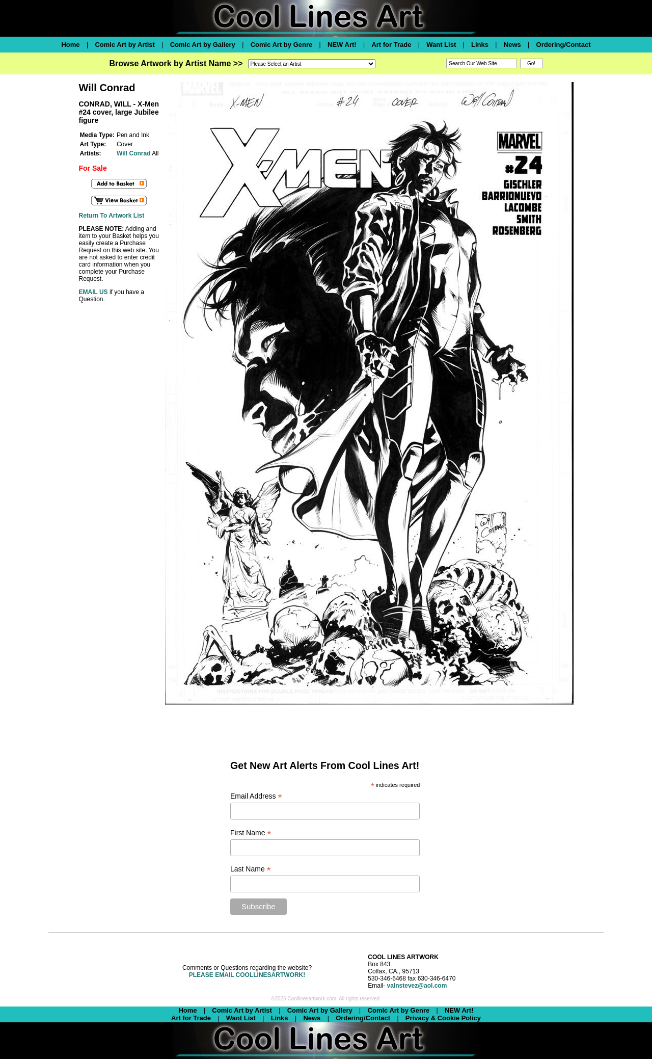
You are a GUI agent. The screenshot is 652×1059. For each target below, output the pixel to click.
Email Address (256, 796)
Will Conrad (134, 153)
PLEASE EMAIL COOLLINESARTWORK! (247, 974)
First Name (250, 833)
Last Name (250, 869)
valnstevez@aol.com (417, 985)
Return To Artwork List (111, 215)
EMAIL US (92, 292)
